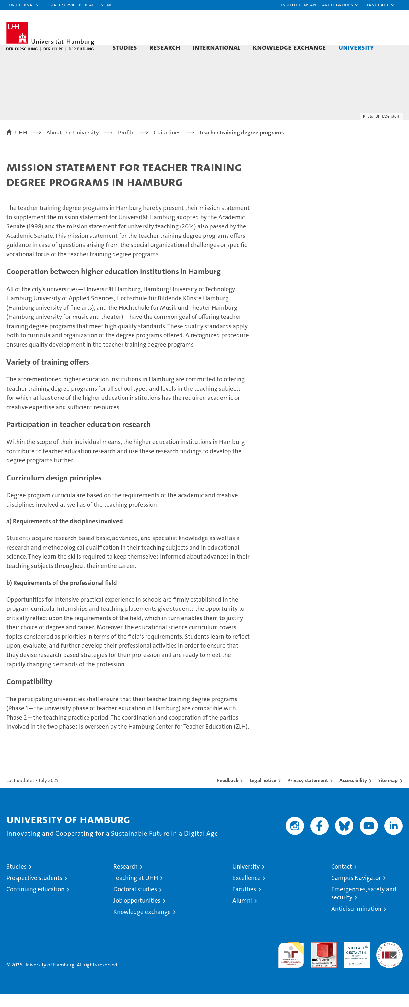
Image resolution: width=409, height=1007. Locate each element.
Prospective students (34, 891)
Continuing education (35, 902)
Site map (388, 793)
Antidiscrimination (356, 922)
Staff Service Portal (71, 4)
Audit (317, 958)
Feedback (227, 793)
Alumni (242, 913)
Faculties (244, 902)
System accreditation (389, 961)
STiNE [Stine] (106, 4)
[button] (320, 5)
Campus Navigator (356, 891)
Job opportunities (136, 913)
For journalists (24, 4)
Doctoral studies (135, 902)
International (216, 47)
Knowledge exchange (289, 47)
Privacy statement (307, 793)
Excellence (246, 891)
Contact (341, 879)
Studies (124, 47)
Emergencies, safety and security (363, 906)
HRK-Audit (355, 958)
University (356, 47)
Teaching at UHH (135, 891)
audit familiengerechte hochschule (291, 965)
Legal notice (263, 793)
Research (164, 47)
